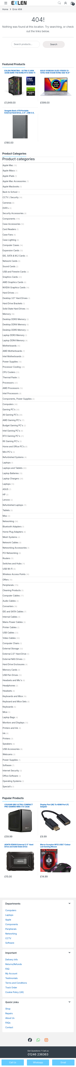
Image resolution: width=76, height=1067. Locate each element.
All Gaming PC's (10, 414)
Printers (6, 738)
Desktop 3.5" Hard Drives (15, 298)
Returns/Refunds (13, 964)
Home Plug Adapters (13, 531)
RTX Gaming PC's (11, 436)
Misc (5, 516)
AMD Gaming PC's (12, 420)
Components (9, 218)
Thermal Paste (10, 377)
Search (59, 3)
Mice (5, 712)
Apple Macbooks (11, 186)
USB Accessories (11, 749)
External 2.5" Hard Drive (14, 654)
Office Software (10, 776)
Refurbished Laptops (13, 505)
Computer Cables (11, 595)
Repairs (9, 1013)
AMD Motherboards (12, 351)
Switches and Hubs (12, 563)
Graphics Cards (10, 277)
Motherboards (10, 345)
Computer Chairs (11, 643)
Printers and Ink (10, 728)
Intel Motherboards (12, 356)
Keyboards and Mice (13, 696)
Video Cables (9, 638)
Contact (9, 1027)
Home (5, 9)
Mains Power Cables (13, 622)
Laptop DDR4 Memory (13, 340)
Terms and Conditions (16, 983)
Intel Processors (10, 393)
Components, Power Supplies (17, 398)
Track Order (11, 987)
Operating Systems (12, 781)
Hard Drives (8, 292)
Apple (8, 919)
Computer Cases (11, 245)
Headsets (7, 691)
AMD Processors (11, 388)
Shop (7, 1008)
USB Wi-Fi (8, 569)
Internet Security (11, 770)
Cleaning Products (12, 590)
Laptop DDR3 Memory (13, 335)
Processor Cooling (12, 367)
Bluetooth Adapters (12, 526)
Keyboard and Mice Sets (15, 701)
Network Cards (10, 261)
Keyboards (8, 706)
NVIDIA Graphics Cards (14, 287)
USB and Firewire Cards (14, 271)
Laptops (6, 462)
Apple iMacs (9, 170)
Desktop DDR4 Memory (14, 324)
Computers (8, 404)
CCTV (8, 938)
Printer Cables (9, 627)
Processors (8, 382)
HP (4, 494)
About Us (9, 1018)
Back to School (10, 192)
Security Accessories (13, 213)
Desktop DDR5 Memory (14, 330)
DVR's (6, 208)
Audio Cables (9, 601)
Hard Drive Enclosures (13, 664)
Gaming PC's (9, 409)
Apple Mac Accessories (14, 181)
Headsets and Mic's (12, 680)
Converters (8, 606)
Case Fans (8, 234)
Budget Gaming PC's (13, 425)
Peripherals (8, 585)
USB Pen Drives (10, 675)
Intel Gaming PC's (11, 430)
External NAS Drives (12, 659)
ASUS (5, 489)
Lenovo (6, 499)
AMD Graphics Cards (13, 282)
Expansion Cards (11, 250)
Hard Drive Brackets (12, 303)
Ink (4, 733)
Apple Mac (8, 165)
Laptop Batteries (11, 473)
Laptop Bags (9, 717)
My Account (11, 973)
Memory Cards (10, 669)
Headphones (9, 685)
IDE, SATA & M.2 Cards (14, 255)
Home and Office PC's (13, 446)
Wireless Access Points (14, 574)
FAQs (7, 1022)
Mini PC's (7, 452)
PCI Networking (10, 553)
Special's (7, 786)
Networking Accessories (15, 547)
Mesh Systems (10, 537)
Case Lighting (9, 240)
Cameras (7, 202)
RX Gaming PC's (11, 441)
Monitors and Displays (13, 722)
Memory (7, 314)
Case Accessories (11, 224)
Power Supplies (10, 361)
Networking (8, 521)
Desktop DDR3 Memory (14, 319)
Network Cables (10, 542)
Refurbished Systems (13, 457)
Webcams (7, 754)
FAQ (7, 969)
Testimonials (11, 978)
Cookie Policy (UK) (14, 992)
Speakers (7, 743)
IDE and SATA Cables (13, 611)
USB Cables (8, 632)
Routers (6, 558)
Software (7, 765)
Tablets (6, 510)
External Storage (11, 648)
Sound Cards (9, 266)
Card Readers (9, 229)
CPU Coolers (9, 372)
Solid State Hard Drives (14, 308)
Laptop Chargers (11, 478)
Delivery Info (11, 959)
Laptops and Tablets (12, 468)
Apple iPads (8, 176)
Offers (6, 579)
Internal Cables (10, 616)
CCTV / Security (11, 197)
